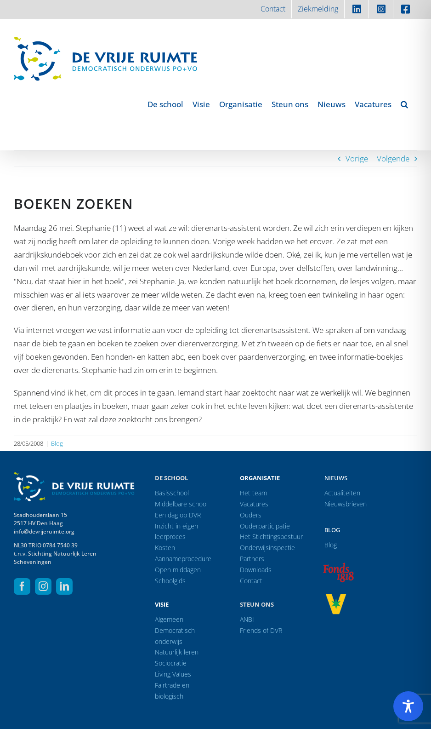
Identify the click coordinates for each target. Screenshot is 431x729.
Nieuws (335, 478)
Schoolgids (170, 580)
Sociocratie (171, 663)
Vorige (357, 158)
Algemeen (169, 619)
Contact (251, 580)
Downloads (256, 569)
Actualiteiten (342, 492)
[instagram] (43, 586)
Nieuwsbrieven (345, 503)
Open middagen (178, 569)
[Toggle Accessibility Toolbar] (408, 706)
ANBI (247, 619)
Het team (253, 492)
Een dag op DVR (178, 515)
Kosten (165, 547)
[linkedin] (64, 586)
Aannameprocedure (183, 558)
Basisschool (172, 492)
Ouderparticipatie (265, 526)
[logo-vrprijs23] (335, 596)
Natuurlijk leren (176, 652)
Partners (252, 558)
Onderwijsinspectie (267, 547)
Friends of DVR (261, 630)
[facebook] (22, 586)
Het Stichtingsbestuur (271, 536)
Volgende (393, 158)
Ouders (250, 515)
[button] (404, 104)
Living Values (173, 674)
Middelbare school (181, 503)
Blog (57, 443)
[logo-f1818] (338, 565)
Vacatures (254, 503)
